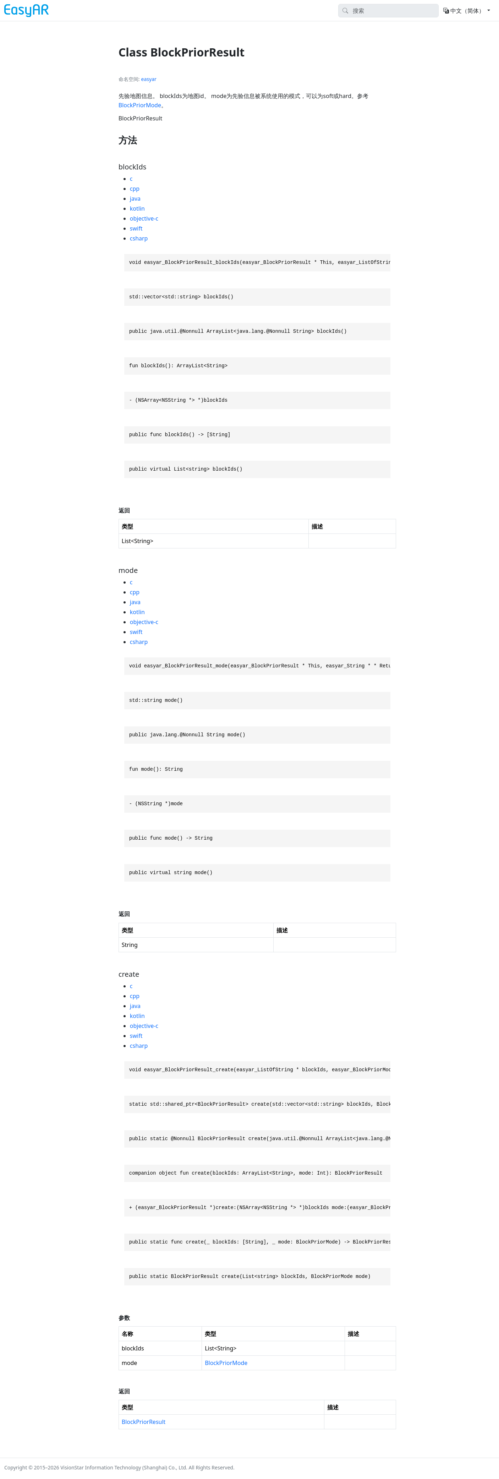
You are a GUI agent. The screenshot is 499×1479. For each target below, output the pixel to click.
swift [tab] (136, 228)
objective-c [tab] (144, 218)
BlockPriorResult (144, 1422)
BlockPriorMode (140, 105)
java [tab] (135, 198)
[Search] (388, 10)
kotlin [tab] (137, 208)
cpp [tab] (134, 189)
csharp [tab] (139, 238)
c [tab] (131, 179)
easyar (149, 79)
